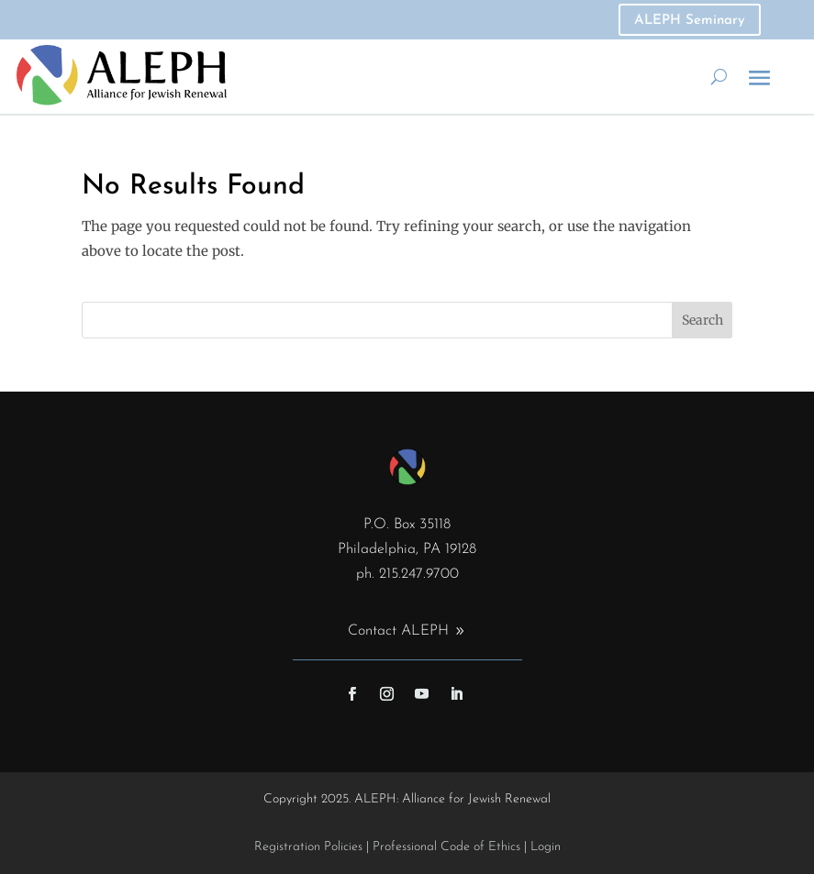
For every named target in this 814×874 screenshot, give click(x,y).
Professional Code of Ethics (446, 847)
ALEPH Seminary (689, 21)
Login (545, 847)
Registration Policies (308, 847)
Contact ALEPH (398, 631)
